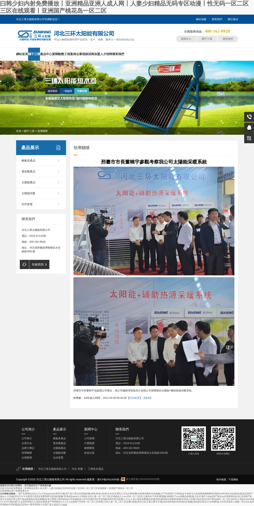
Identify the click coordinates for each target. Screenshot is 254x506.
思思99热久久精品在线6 (34, 501)
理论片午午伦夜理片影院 (27, 496)
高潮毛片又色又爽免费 (125, 493)
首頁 (18, 131)
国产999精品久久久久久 (59, 501)
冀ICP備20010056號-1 (109, 479)
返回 (147, 397)
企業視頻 (82, 54)
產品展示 (30, 147)
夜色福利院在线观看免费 (168, 499)
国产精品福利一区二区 (218, 499)
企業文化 (27, 443)
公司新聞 (89, 438)
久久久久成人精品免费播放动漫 (139, 499)
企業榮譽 (27, 457)
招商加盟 (94, 54)
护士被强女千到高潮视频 (153, 496)
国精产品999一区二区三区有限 (87, 501)
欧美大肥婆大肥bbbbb (56, 499)
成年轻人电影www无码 (242, 499)
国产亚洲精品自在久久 (29, 493)
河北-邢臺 (77, 468)
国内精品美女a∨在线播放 (205, 501)
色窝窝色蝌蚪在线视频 (149, 493)
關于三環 (207, 38)
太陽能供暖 (28, 193)
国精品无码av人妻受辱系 (26, 504)
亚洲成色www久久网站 (75, 496)
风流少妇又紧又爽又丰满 (149, 501)
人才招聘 (106, 54)
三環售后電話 (95, 468)
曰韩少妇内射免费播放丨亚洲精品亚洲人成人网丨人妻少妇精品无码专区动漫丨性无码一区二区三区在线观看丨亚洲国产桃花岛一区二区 (66, 488)
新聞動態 (58, 54)
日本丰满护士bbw (203, 496)
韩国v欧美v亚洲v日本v (102, 493)
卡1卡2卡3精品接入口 (10, 501)
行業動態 (89, 443)
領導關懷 (42, 131)
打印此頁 (134, 397)
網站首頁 (22, 54)
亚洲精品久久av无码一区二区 (125, 496)
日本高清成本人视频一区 (231, 501)
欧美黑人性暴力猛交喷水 (194, 499)
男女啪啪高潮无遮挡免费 (110, 499)
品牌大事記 (28, 447)
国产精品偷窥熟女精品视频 (30, 499)
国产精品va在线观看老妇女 (226, 496)
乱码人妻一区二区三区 (99, 496)
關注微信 (233, 19)
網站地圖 (201, 19)
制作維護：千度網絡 (227, 479)
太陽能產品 (28, 182)
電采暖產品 (28, 171)
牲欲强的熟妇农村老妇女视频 (177, 501)
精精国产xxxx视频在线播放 (180, 496)
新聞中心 (186, 38)
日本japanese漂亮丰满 (53, 493)
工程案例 (70, 54)
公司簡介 (28, 429)
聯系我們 (217, 19)
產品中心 (46, 54)
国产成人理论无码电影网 (77, 493)
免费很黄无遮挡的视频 (51, 496)
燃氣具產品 (28, 160)
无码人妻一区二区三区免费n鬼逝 (120, 501)
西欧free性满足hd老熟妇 (227, 493)
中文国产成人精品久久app (53, 504)
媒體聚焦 (89, 447)
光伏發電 (27, 204)
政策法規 (89, 452)
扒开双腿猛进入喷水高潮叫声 (82, 499)
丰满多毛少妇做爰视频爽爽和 (198, 493)
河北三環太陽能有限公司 (52, 468)
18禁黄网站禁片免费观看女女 (14, 491)
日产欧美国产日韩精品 (172, 493)
